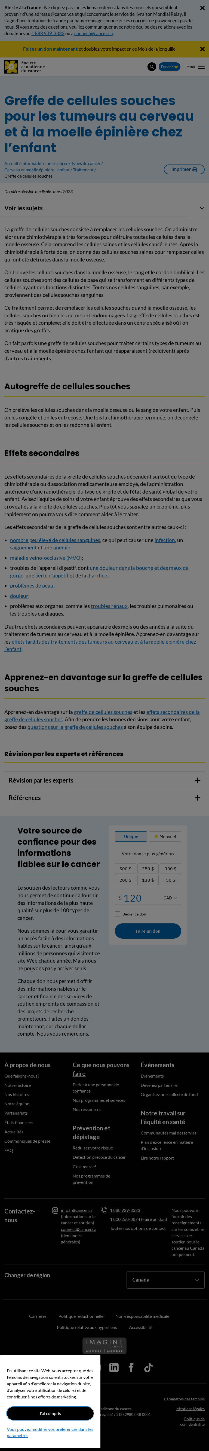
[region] (50, 1401)
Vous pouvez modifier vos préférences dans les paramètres (50, 1432)
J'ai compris (50, 1413)
